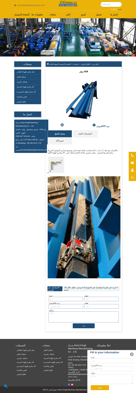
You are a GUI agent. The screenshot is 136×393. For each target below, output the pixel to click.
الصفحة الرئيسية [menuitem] (21, 14)
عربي (120, 9)
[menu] (68, 15)
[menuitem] (52, 15)
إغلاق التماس (85, 64)
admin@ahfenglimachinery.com (35, 150)
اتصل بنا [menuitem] (114, 14)
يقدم (83, 326)
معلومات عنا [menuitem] (37, 14)
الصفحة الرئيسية (65, 64)
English (113, 9)
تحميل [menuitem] (99, 14)
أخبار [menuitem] (68, 14)
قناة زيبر (96, 64)
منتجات (75, 64)
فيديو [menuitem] (83, 14)
